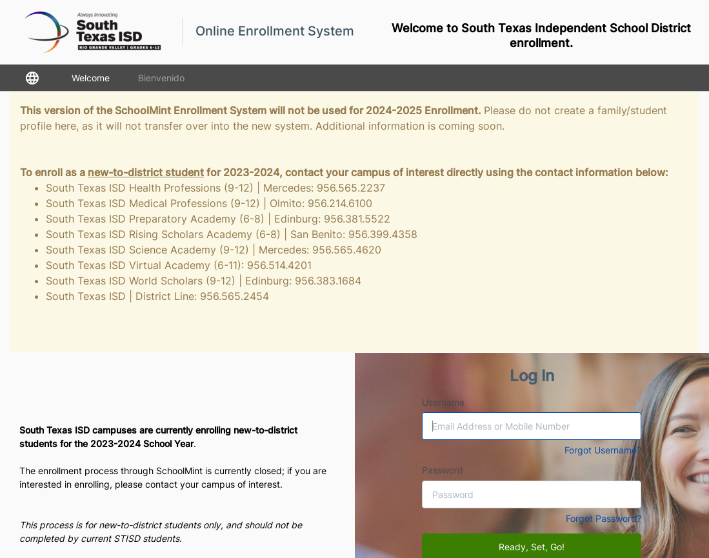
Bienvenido (161, 77)
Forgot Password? (603, 518)
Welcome (91, 77)
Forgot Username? (602, 449)
